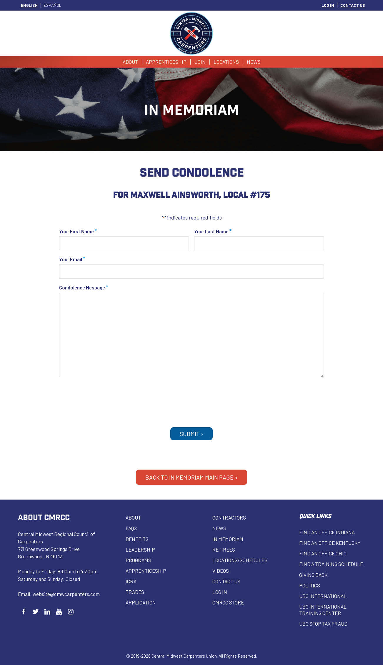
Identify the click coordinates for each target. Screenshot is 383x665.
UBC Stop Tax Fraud (323, 624)
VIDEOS (220, 571)
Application (141, 602)
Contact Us (226, 581)
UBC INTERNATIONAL (323, 596)
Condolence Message (83, 288)
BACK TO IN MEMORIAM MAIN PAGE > (191, 477)
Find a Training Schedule (331, 564)
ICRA (131, 581)
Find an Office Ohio (323, 553)
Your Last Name (213, 232)
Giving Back (313, 575)
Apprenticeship (146, 571)
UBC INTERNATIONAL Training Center (323, 610)
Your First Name (78, 232)
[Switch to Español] (52, 5)
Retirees (223, 549)
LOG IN (328, 5)
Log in (219, 592)
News (219, 528)
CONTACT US (352, 5)
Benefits (137, 539)
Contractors (229, 517)
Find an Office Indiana (327, 532)
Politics (309, 585)
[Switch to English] (29, 5)
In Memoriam (227, 539)
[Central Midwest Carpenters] (191, 33)
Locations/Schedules (239, 560)
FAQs (131, 528)
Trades (135, 592)
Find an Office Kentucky (329, 543)
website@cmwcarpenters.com (66, 594)
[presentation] (191, 399)
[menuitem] (328, 5)
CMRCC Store (228, 602)
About (133, 517)
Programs (138, 560)
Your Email (72, 259)
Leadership (140, 549)
